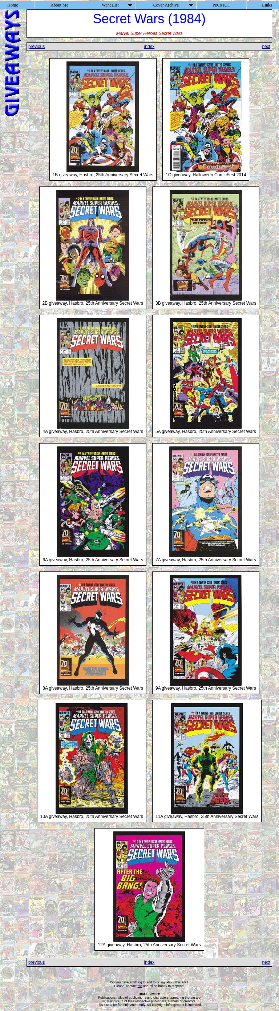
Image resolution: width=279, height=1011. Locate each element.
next (266, 46)
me (140, 986)
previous (36, 46)
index (149, 46)
